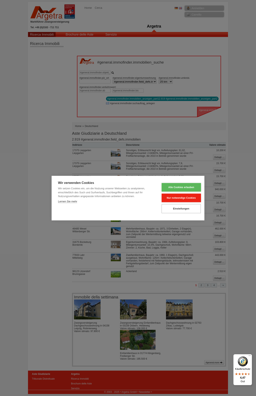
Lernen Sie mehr (67, 201)
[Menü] (249, 356)
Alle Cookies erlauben (178, 187)
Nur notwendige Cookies (178, 198)
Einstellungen (178, 208)
